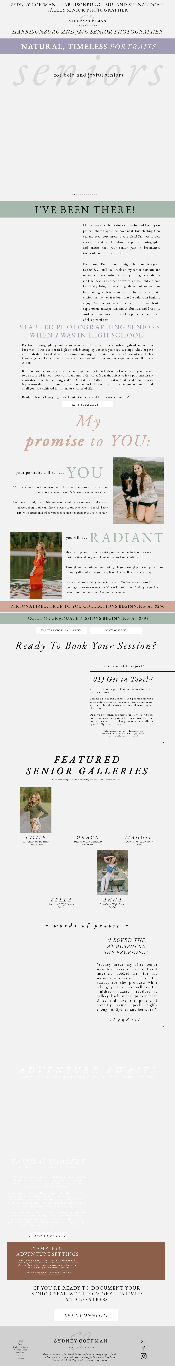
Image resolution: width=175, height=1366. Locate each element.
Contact (107, 689)
